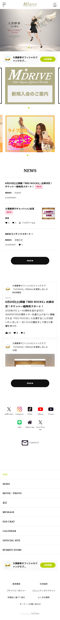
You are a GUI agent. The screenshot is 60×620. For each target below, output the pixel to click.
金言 (5, 502)
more (30, 260)
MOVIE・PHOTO (12, 493)
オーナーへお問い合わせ (30, 604)
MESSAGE (8, 512)
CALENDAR (9, 530)
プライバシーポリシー (16, 590)
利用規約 (44, 584)
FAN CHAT (9, 521)
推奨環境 (16, 584)
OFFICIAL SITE (11, 540)
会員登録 (48, 59)
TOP (5, 474)
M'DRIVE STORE (12, 549)
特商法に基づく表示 (16, 597)
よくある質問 (43, 597)
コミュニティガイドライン (43, 590)
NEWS (6, 483)
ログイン (54, 4)
